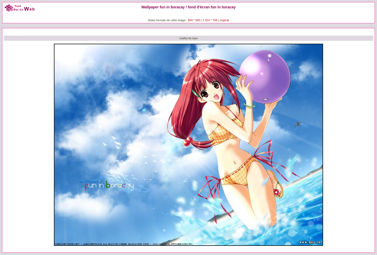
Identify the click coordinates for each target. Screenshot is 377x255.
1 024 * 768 (210, 20)
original (224, 20)
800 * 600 (194, 20)
